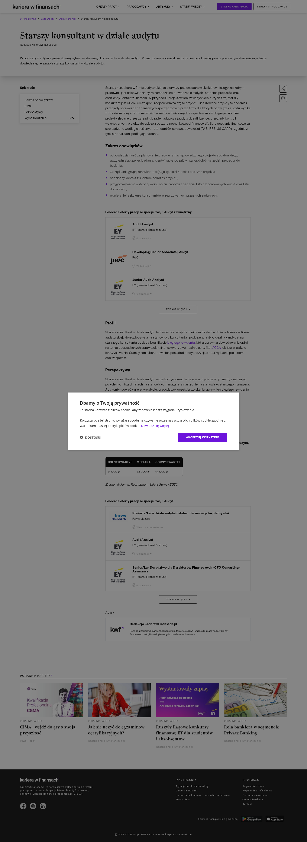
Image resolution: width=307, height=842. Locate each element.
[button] (90, 437)
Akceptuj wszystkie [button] (202, 437)
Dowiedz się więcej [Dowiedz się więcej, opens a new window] (155, 425)
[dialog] (153, 420)
